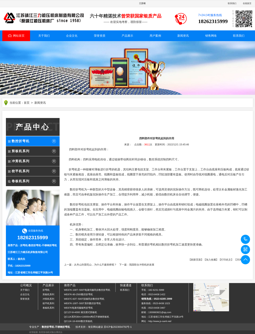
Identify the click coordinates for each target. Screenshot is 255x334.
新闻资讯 (183, 35)
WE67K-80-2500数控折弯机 (78, 294)
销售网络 (211, 35)
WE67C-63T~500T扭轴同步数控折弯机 (84, 299)
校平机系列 (21, 171)
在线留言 (247, 3)
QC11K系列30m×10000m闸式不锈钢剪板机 (86, 316)
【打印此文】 (226, 260)
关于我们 (44, 35)
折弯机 (24, 245)
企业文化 (71, 35)
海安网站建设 (95, 326)
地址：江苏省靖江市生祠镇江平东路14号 (162, 316)
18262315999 (245, 239)
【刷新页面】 (195, 260)
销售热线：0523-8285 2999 (156, 298)
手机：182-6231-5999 (152, 290)
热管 (41, 332)
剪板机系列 (21, 151)
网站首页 (16, 35)
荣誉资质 (99, 35)
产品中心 (33, 127)
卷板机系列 (21, 181)
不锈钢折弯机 (49, 245)
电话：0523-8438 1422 (153, 294)
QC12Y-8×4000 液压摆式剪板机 (80, 312)
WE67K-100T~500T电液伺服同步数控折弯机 (87, 290)
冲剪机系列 (21, 161)
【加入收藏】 (210, 260)
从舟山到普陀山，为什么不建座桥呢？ (95, 265)
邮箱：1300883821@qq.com (156, 312)
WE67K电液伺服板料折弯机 (78, 307)
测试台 (59, 332)
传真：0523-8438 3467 (153, 307)
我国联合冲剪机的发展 (141, 265)
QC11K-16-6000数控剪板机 (78, 321)
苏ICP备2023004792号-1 (118, 326)
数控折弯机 (21, 141)
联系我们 (232, 3)
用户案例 (155, 35)
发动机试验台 (49, 332)
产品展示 (127, 35)
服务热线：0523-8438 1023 (155, 303)
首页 (27, 103)
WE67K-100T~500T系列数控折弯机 (82, 303)
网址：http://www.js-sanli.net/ (156, 321)
